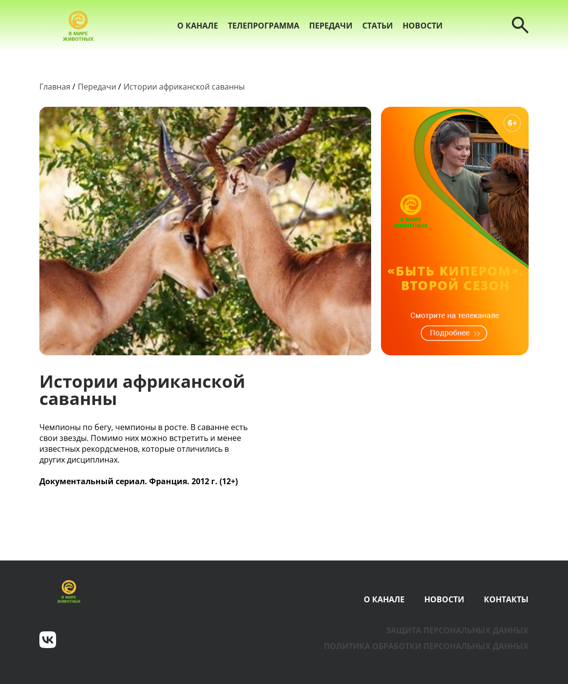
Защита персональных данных (457, 630)
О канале (197, 25)
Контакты (506, 599)
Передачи (330, 25)
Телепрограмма (263, 25)
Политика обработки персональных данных (426, 646)
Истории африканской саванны (184, 86)
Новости (422, 25)
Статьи (377, 25)
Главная (54, 86)
